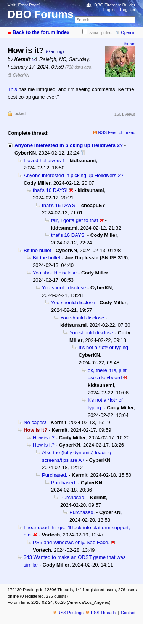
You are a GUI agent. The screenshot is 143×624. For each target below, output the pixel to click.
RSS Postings (71, 612)
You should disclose (55, 273)
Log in (109, 9)
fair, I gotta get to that (74, 220)
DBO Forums (41, 14)
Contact (128, 612)
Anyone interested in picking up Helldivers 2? (68, 145)
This (12, 89)
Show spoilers (100, 32)
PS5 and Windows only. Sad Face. (71, 542)
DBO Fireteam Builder (114, 5)
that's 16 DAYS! (50, 190)
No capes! (35, 422)
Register (127, 9)
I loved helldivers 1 (44, 160)
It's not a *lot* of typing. (104, 347)
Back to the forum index (41, 32)
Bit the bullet (37, 250)
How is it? (44, 437)
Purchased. (54, 475)
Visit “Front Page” (24, 5)
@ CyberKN (18, 75)
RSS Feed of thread (117, 132)
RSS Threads (103, 612)
